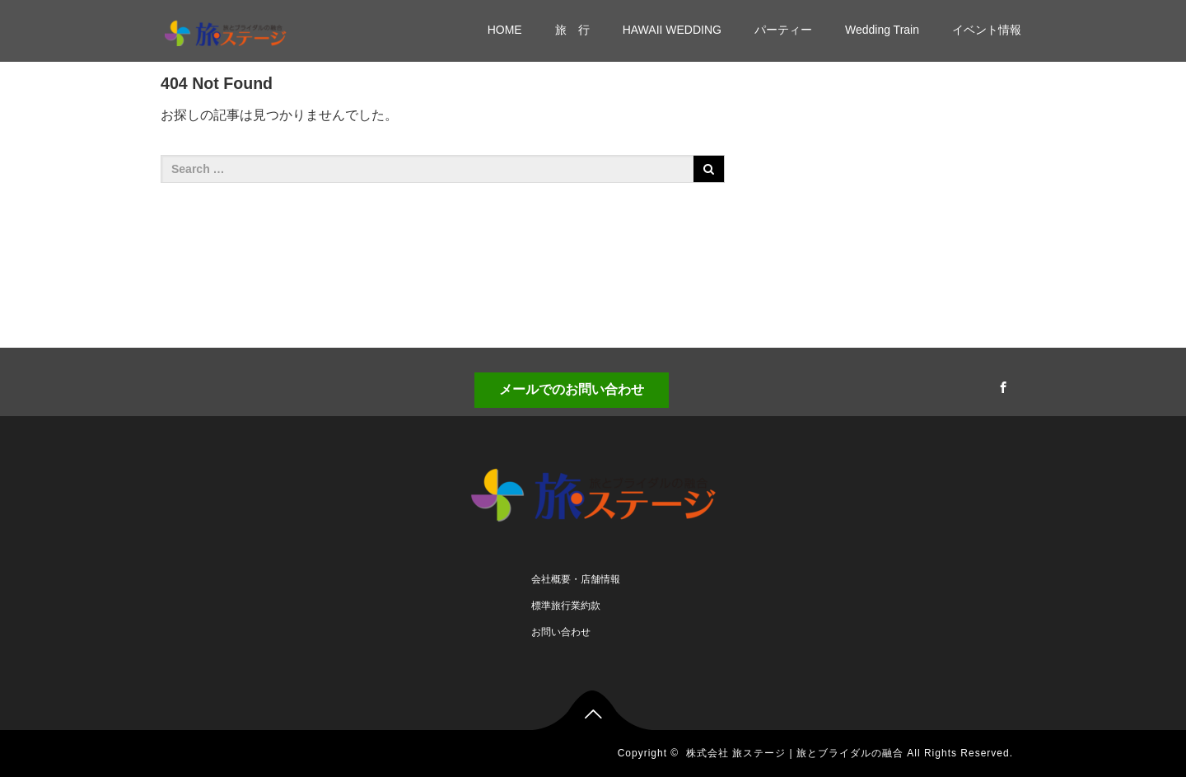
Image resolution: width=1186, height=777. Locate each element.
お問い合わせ (561, 632)
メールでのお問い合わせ (571, 389)
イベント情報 (986, 29)
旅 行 (572, 29)
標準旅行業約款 (565, 605)
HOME (505, 29)
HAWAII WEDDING (672, 29)
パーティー (783, 29)
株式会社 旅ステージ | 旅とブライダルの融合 (795, 753)
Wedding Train (882, 29)
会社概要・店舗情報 (575, 579)
